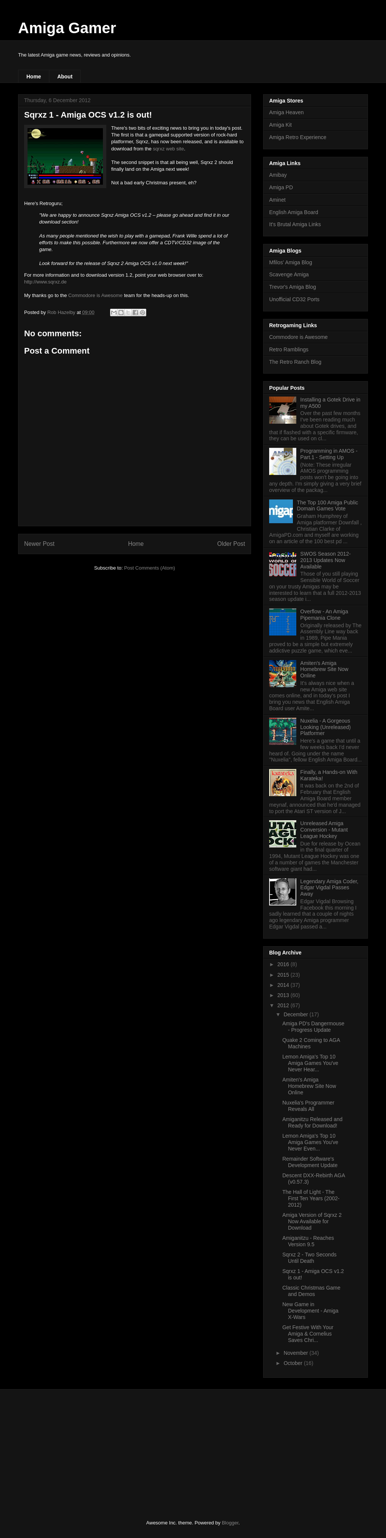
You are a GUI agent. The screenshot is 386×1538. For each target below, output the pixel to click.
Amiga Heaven (286, 112)
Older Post (231, 544)
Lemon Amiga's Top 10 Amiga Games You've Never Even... (310, 1142)
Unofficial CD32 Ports (294, 299)
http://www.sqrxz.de (45, 282)
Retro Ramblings (288, 349)
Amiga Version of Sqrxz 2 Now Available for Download (312, 1221)
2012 (284, 1005)
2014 (284, 985)
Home (33, 77)
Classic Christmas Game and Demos (311, 1291)
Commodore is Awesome (95, 295)
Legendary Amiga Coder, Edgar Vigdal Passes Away (329, 887)
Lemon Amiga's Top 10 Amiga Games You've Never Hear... (310, 1063)
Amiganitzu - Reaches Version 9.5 (308, 1241)
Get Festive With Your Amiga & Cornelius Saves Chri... (307, 1333)
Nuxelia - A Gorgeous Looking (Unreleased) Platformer (325, 727)
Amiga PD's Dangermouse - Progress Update (313, 1026)
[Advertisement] (74, 1448)
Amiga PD (281, 187)
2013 (284, 995)
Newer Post (39, 544)
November (296, 1353)
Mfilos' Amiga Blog (290, 262)
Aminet (277, 200)
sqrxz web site (168, 149)
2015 (284, 975)
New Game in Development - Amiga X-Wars (310, 1310)
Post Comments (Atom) (149, 568)
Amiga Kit (280, 125)
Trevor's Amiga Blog (292, 287)
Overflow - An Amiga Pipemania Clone (324, 614)
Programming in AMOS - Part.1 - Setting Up (329, 454)
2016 (284, 964)
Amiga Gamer (67, 28)
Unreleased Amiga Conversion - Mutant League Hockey (324, 829)
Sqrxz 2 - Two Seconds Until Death (309, 1258)
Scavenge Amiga (289, 274)
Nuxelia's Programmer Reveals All (308, 1106)
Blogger (230, 1523)
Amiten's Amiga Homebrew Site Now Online (324, 669)
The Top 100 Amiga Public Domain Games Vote (327, 505)
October (293, 1363)
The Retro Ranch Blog (295, 362)
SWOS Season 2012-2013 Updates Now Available (325, 560)
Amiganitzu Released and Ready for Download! (312, 1122)
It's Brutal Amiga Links (295, 224)
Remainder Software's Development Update (310, 1162)
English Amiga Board (293, 212)
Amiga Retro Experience (297, 137)
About (64, 77)
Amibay (278, 175)
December (296, 1014)
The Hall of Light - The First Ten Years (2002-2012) (311, 1198)
